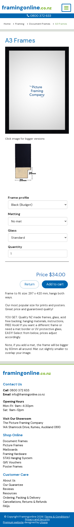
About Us (9, 480)
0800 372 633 (40, 16)
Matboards (10, 449)
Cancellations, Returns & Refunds (25, 502)
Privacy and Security (37, 519)
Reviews (8, 489)
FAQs (6, 506)
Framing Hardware (15, 454)
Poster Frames (12, 466)
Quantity (15, 247)
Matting (14, 214)
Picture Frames (13, 445)
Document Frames (39, 23)
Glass (12, 230)
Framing (19, 23)
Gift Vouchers (12, 462)
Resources (10, 493)
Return (29, 284)
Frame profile (18, 197)
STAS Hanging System (17, 458)
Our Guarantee (13, 485)
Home (7, 23)
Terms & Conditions (57, 516)
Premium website (13, 522)
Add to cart (55, 284)
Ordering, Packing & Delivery (21, 497)
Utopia (44, 522)
